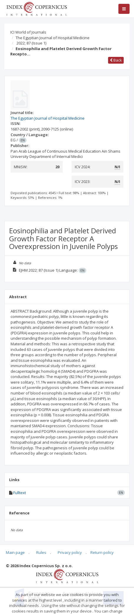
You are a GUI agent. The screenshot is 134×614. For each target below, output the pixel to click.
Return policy (102, 552)
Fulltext (19, 492)
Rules (41, 552)
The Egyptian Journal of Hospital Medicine (53, 37)
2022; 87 (31, 43)
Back (116, 60)
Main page (15, 552)
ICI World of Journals (28, 32)
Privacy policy (70, 552)
